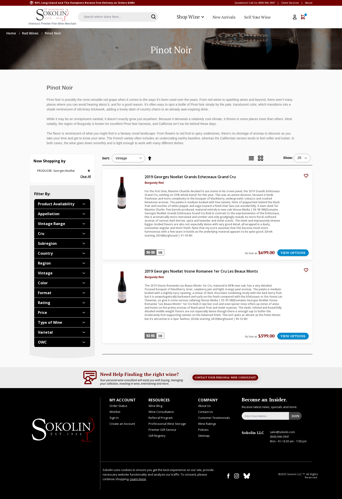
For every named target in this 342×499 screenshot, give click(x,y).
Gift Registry (157, 436)
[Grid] (260, 158)
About (308, 2)
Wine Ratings (207, 424)
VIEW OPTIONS (293, 253)
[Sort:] (128, 158)
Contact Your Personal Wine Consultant (225, 377)
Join (295, 416)
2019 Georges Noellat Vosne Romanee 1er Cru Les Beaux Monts (201, 271)
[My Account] (294, 17)
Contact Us (205, 412)
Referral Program (161, 418)
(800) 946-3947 (266, 2)
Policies (203, 430)
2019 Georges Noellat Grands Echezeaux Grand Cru (190, 177)
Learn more (138, 479)
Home (11, 33)
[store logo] (52, 16)
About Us (204, 406)
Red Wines (30, 33)
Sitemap (204, 436)
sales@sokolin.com (282, 432)
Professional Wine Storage (167, 424)
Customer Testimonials (214, 418)
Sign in (114, 418)
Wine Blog (155, 406)
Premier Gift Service (162, 430)
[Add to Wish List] (306, 175)
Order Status (118, 406)
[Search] (153, 16)
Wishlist (114, 412)
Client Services (290, 2)
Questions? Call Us (246, 2)
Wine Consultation (161, 412)
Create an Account (122, 424)
